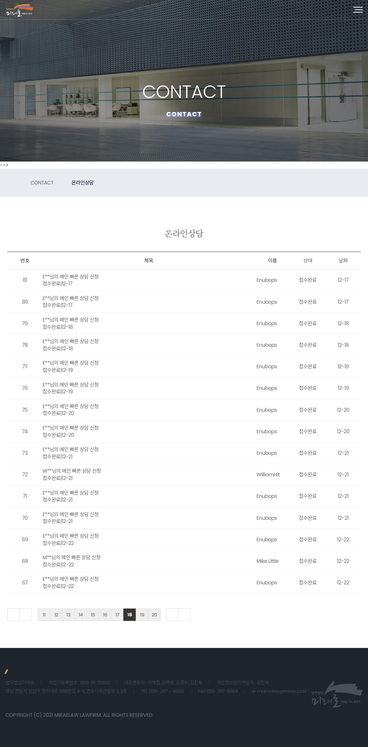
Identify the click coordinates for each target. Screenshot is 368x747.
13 (68, 614)
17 (117, 614)
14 (81, 614)
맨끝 (184, 614)
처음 (13, 614)
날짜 (343, 260)
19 (142, 614)
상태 (307, 260)
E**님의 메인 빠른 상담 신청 (70, 276)
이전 (25, 614)
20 (154, 614)
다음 (172, 614)
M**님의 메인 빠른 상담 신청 (71, 557)
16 (105, 614)
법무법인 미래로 (19, 10)
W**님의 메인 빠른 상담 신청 (71, 471)
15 (93, 614)
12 (56, 614)
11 (44, 614)
